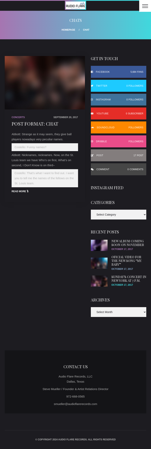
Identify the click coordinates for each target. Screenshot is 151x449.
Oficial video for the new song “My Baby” (126, 260)
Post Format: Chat (35, 123)
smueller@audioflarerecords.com (75, 404)
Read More (19, 191)
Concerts (18, 117)
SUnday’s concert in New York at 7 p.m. (128, 279)
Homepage (68, 29)
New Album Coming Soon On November (127, 243)
